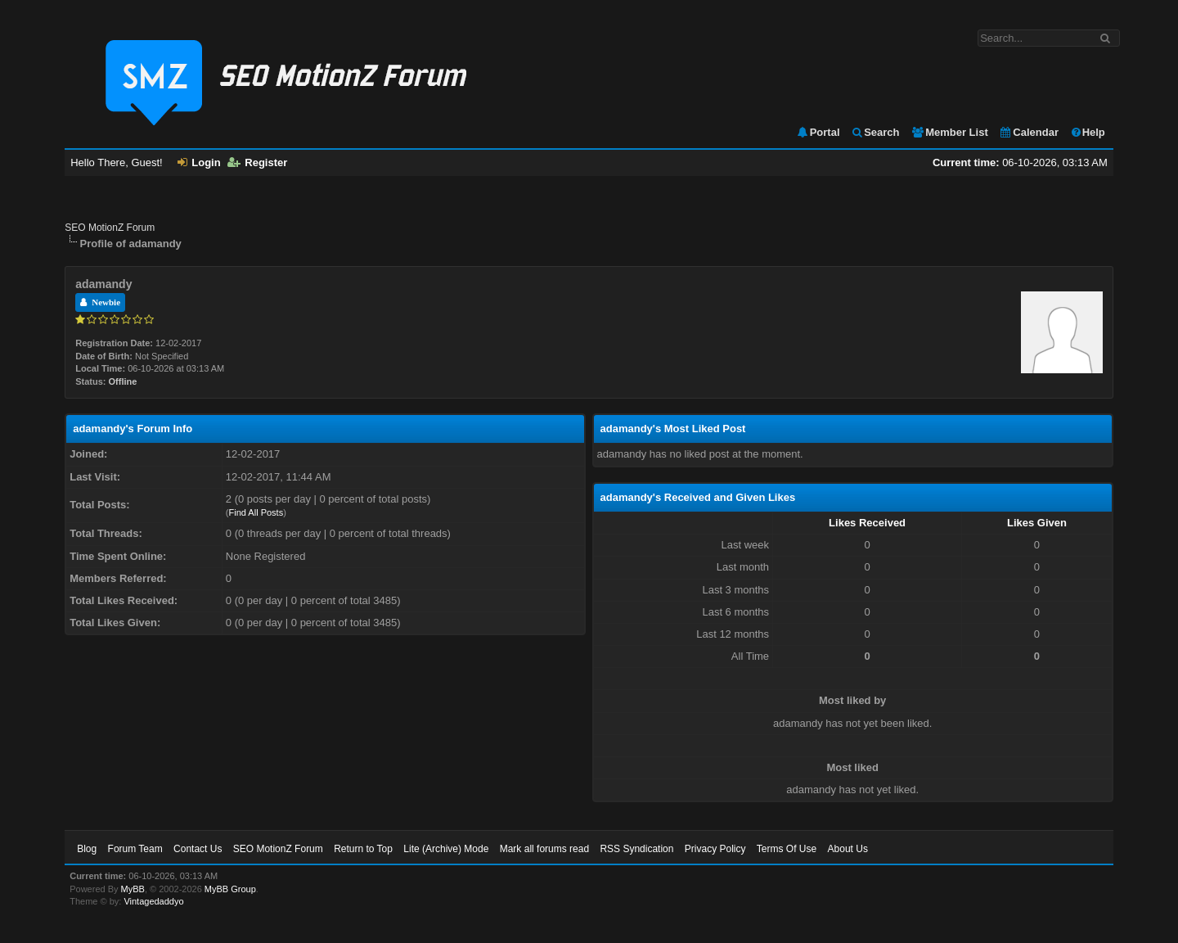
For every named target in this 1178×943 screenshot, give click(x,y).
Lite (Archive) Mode (445, 849)
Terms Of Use (786, 849)
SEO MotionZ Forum (110, 227)
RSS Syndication (636, 849)
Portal (818, 132)
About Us (848, 849)
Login (199, 162)
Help (1087, 132)
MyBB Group (230, 889)
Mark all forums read (544, 849)
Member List (949, 132)
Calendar (1029, 132)
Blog (87, 849)
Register (257, 162)
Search (875, 132)
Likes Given (1037, 523)
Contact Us (197, 849)
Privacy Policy (715, 849)
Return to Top (363, 849)
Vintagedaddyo (153, 901)
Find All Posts (256, 512)
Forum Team (135, 849)
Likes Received (867, 523)
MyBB (133, 889)
